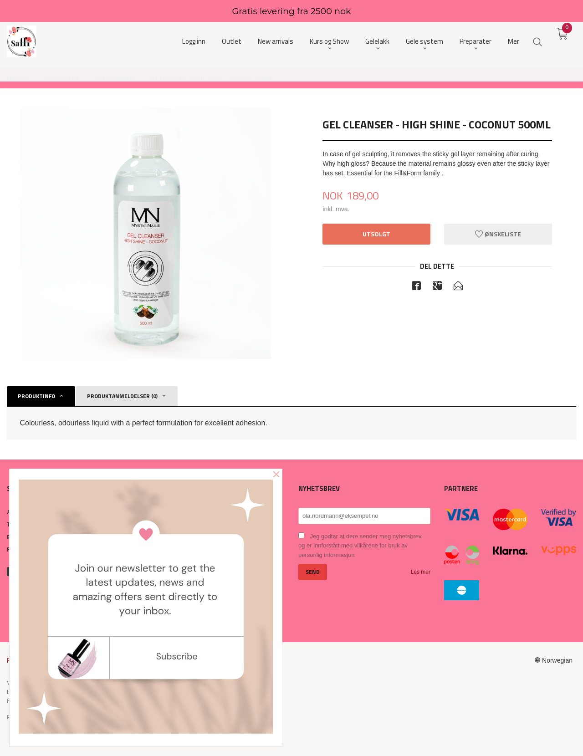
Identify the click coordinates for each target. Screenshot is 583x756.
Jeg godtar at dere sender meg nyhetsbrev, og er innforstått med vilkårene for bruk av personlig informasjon (360, 545)
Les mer (420, 572)
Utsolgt (376, 234)
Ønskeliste (498, 234)
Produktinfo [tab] (36, 396)
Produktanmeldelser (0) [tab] (122, 396)
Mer (513, 41)
